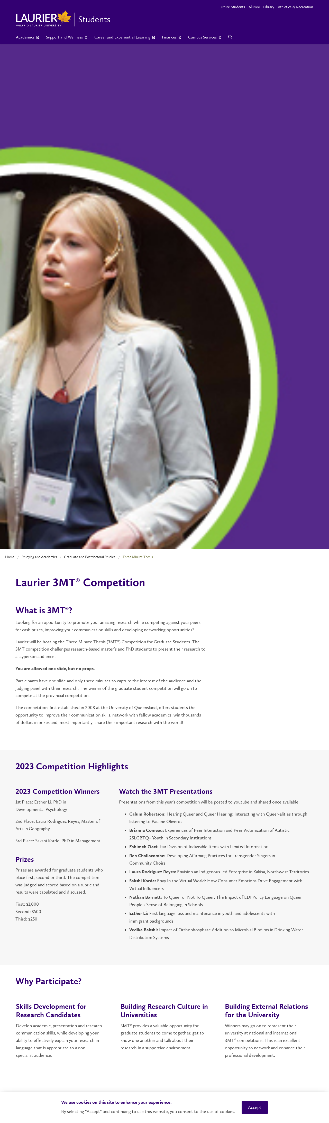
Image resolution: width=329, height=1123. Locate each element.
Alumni (254, 7)
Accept (254, 1107)
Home (9, 557)
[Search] (230, 37)
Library (268, 7)
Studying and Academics (39, 557)
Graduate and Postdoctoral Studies (89, 557)
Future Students (232, 7)
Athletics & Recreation (295, 7)
